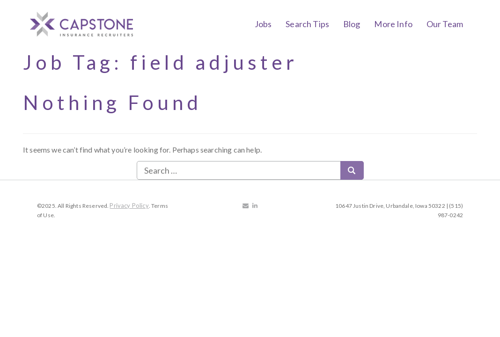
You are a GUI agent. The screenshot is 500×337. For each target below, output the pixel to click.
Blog (351, 24)
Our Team (444, 24)
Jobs (263, 24)
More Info (393, 24)
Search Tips (307, 24)
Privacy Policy (129, 205)
